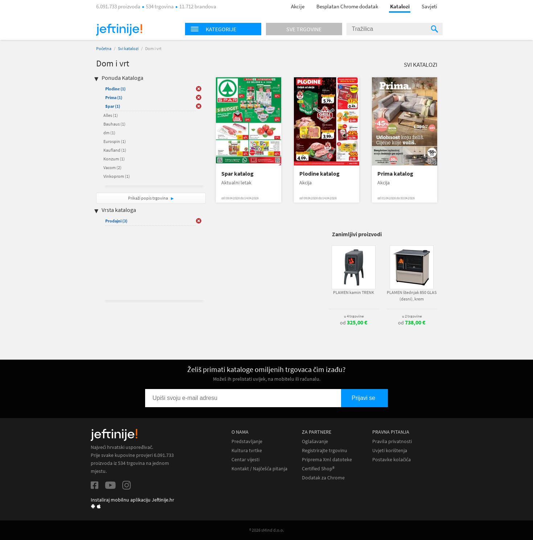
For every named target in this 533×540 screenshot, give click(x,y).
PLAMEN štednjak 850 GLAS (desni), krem (411, 296)
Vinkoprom (116, 176)
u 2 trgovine (412, 316)
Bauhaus (114, 124)
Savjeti (429, 6)
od (353, 322)
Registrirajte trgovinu (324, 450)
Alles (110, 115)
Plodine (115, 88)
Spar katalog (237, 173)
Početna (103, 48)
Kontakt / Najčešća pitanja (259, 469)
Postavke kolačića (391, 460)
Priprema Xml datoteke (327, 460)
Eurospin (114, 141)
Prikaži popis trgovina (148, 198)
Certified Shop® (318, 469)
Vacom (112, 167)
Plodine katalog (319, 173)
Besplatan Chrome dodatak (347, 6)
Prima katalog (395, 173)
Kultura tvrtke (246, 450)
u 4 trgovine (354, 316)
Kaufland (114, 150)
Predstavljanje (246, 441)
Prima (113, 97)
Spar (112, 106)
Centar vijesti (245, 460)
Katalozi (400, 6)
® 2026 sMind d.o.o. (266, 530)
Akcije (297, 6)
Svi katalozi (128, 48)
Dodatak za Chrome (323, 478)
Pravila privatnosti (392, 441)
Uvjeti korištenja (389, 450)
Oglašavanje (315, 441)
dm (109, 132)
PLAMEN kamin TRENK (353, 292)
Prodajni (116, 221)
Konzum (114, 158)
